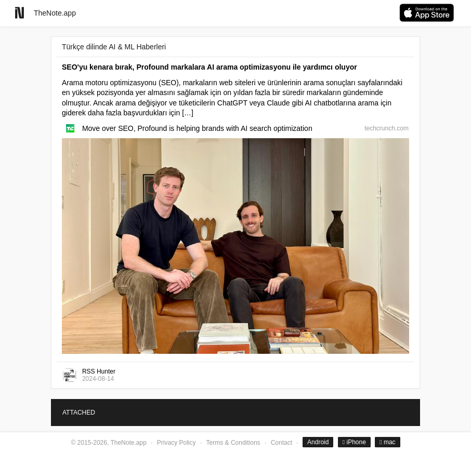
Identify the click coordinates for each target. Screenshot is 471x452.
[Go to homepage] (19, 13)
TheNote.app (55, 13)
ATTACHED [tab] (78, 412)
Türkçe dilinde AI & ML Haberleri (114, 47)
